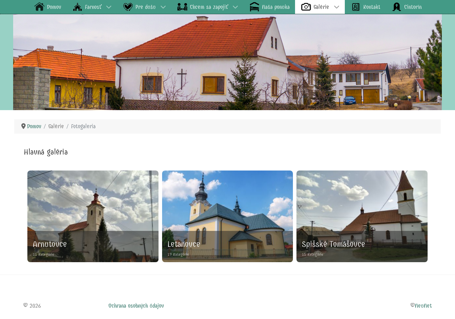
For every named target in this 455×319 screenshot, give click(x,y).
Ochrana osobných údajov (136, 305)
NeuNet (423, 305)
